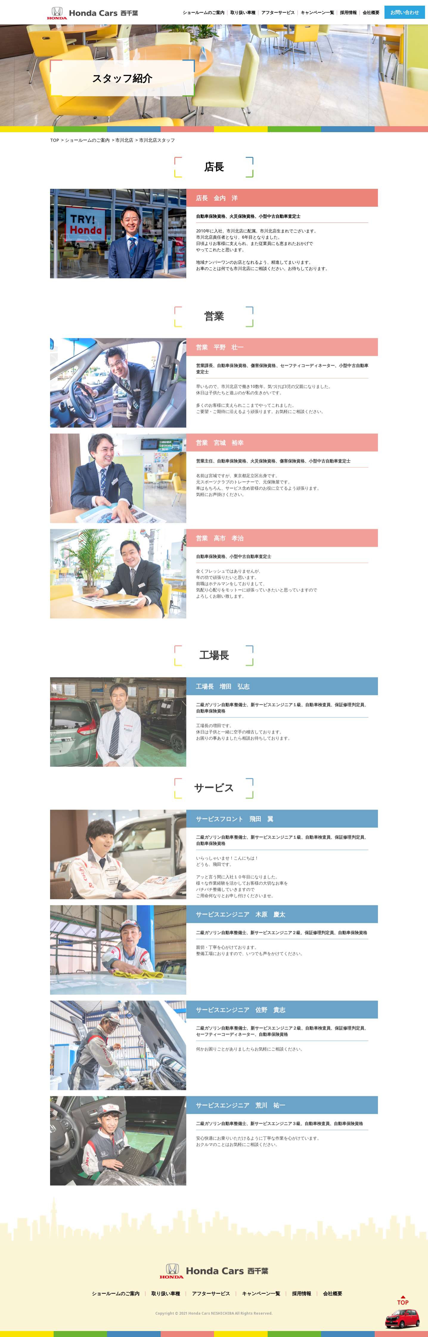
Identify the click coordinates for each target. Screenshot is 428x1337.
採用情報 (348, 12)
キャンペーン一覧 (317, 12)
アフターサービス (278, 12)
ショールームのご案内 (203, 12)
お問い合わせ (404, 12)
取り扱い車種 (242, 12)
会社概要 (371, 12)
